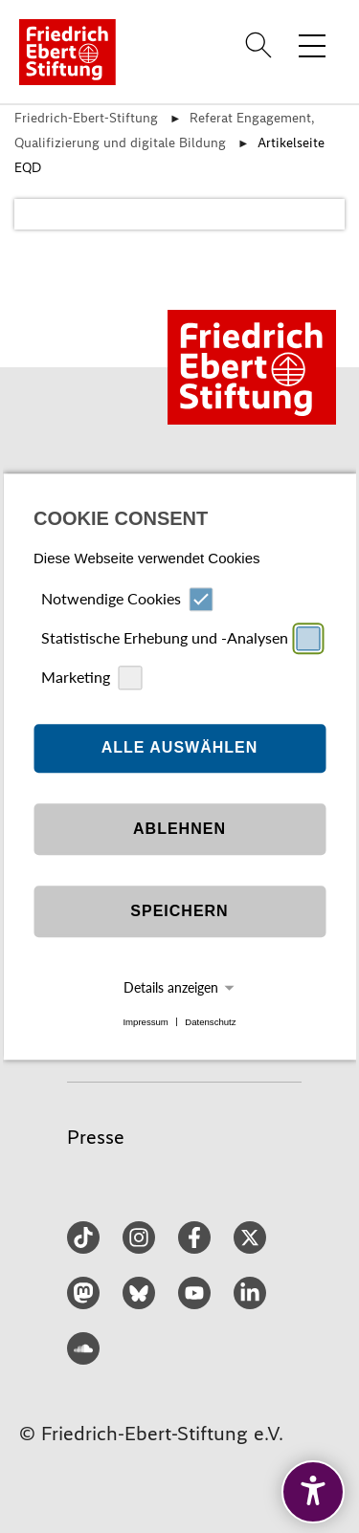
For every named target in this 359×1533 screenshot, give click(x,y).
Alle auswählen (179, 748)
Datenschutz (210, 1022)
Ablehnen (179, 829)
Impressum (145, 1022)
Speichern (179, 912)
